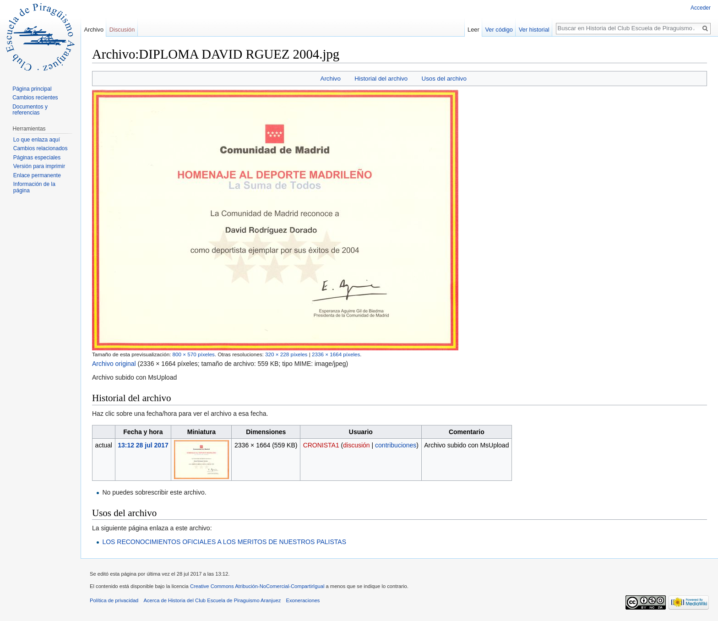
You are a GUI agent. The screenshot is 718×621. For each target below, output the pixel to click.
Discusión (122, 29)
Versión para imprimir (39, 166)
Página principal (31, 89)
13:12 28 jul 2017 (143, 445)
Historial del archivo (381, 78)
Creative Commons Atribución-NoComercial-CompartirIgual (257, 586)
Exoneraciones (303, 600)
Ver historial (534, 29)
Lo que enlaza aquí (36, 139)
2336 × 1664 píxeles (336, 354)
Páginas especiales (36, 157)
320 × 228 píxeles (286, 354)
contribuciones (395, 445)
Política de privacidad (114, 600)
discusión (356, 445)
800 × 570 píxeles (194, 354)
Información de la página (34, 187)
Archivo (331, 78)
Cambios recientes (35, 97)
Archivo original (114, 363)
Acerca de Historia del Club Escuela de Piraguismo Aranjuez (212, 600)
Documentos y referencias (30, 110)
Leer (473, 29)
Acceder (701, 8)
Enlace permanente (37, 175)
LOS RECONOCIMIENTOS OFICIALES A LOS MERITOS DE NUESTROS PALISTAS (224, 541)
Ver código (499, 29)
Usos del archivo (444, 78)
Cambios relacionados (40, 148)
